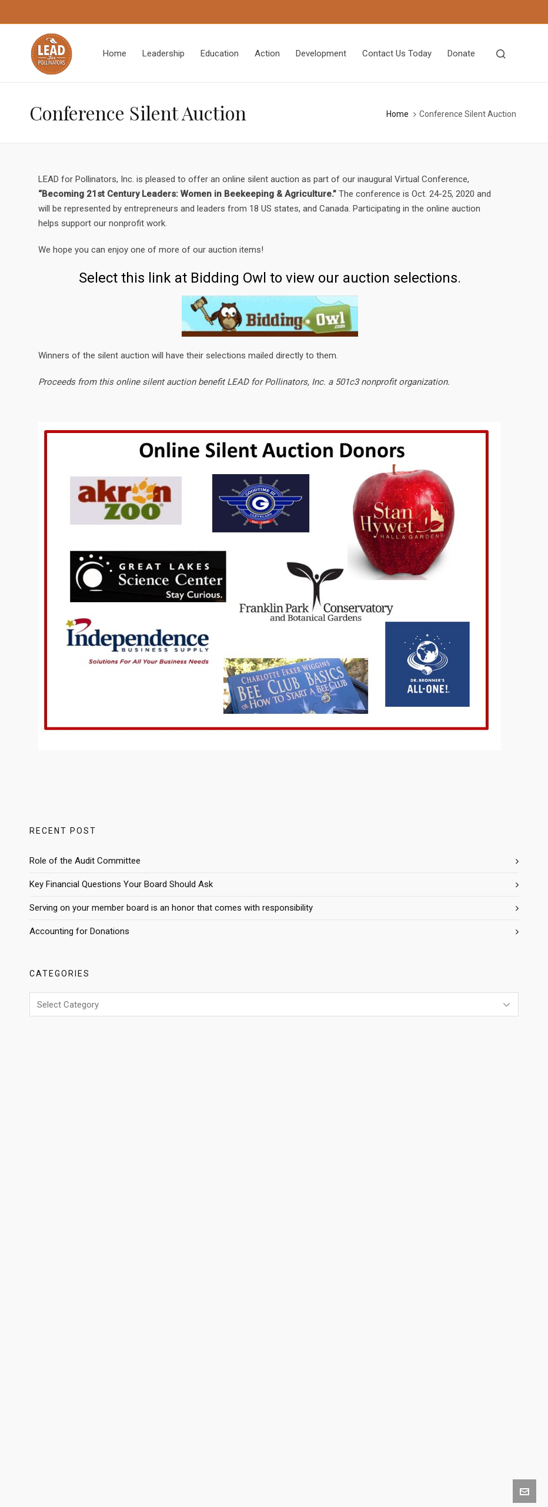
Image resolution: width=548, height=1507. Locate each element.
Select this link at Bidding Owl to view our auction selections (268, 278)
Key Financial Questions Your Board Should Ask (121, 884)
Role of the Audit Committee (85, 860)
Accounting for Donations (79, 931)
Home (397, 114)
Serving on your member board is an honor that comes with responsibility (171, 907)
